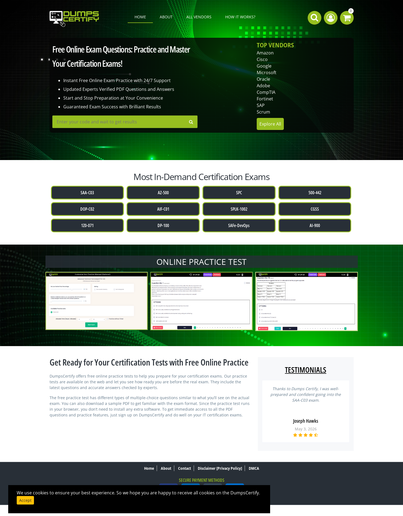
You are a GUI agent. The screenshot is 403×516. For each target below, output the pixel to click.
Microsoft (266, 72)
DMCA (254, 468)
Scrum (263, 112)
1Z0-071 (87, 225)
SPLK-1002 (239, 209)
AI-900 (315, 225)
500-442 (314, 193)
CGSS (315, 209)
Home (140, 16)
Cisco (262, 59)
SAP (261, 105)
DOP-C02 (87, 209)
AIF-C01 (163, 209)
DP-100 (163, 225)
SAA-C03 (87, 193)
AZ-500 (163, 193)
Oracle (263, 79)
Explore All (270, 124)
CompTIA (266, 92)
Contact (184, 468)
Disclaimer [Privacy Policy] (220, 468)
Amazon (265, 53)
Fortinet (265, 99)
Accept (25, 500)
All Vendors (198, 16)
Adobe (263, 86)
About (166, 16)
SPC (239, 193)
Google (264, 66)
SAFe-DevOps (239, 225)
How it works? (240, 16)
